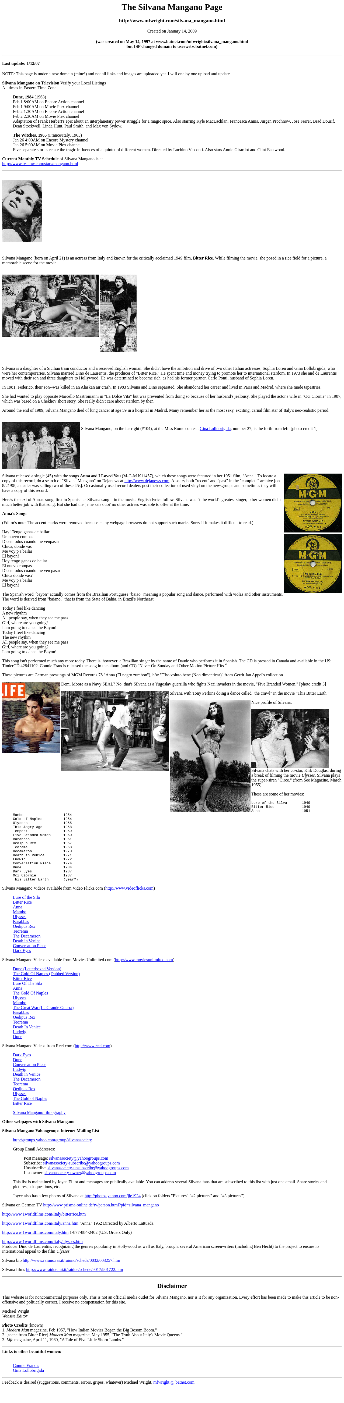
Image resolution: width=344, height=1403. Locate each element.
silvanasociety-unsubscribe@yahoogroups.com (87, 1184)
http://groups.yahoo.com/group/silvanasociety (52, 1156)
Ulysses (19, 932)
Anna (17, 923)
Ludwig (19, 1048)
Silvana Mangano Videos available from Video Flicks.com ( (53, 904)
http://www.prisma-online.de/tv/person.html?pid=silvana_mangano (101, 1221)
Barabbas (21, 937)
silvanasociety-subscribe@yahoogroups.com (81, 1179)
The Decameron (27, 952)
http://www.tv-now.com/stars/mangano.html (40, 163)
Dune (17, 1052)
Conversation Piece (29, 962)
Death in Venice (26, 957)
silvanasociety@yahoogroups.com (78, 1174)
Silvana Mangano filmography (39, 1128)
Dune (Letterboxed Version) (37, 985)
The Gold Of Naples (30, 1009)
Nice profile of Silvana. (271, 702)
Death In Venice (27, 1043)
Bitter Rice (22, 918)
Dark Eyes (22, 966)
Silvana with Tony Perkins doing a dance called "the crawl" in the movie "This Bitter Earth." (249, 693)
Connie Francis (26, 1381)
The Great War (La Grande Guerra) (43, 1023)
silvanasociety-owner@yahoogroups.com (80, 1189)
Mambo (19, 928)
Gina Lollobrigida (215, 428)
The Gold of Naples (30, 1114)
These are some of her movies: (277, 794)
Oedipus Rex (24, 942)
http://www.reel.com (92, 1062)
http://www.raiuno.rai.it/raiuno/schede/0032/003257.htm (71, 1276)
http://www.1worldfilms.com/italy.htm (35, 1248)
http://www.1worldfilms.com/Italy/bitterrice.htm (44, 1230)
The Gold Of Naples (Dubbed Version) (46, 990)
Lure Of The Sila (27, 999)
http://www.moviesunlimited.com (144, 976)
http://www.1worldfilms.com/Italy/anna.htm (40, 1239)
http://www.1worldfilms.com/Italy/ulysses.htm (42, 1257)
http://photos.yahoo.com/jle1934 (113, 1212)
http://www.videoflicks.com (129, 904)
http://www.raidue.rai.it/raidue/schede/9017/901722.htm (74, 1285)
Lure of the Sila (26, 913)
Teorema (20, 947)
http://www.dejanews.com (146, 480)
